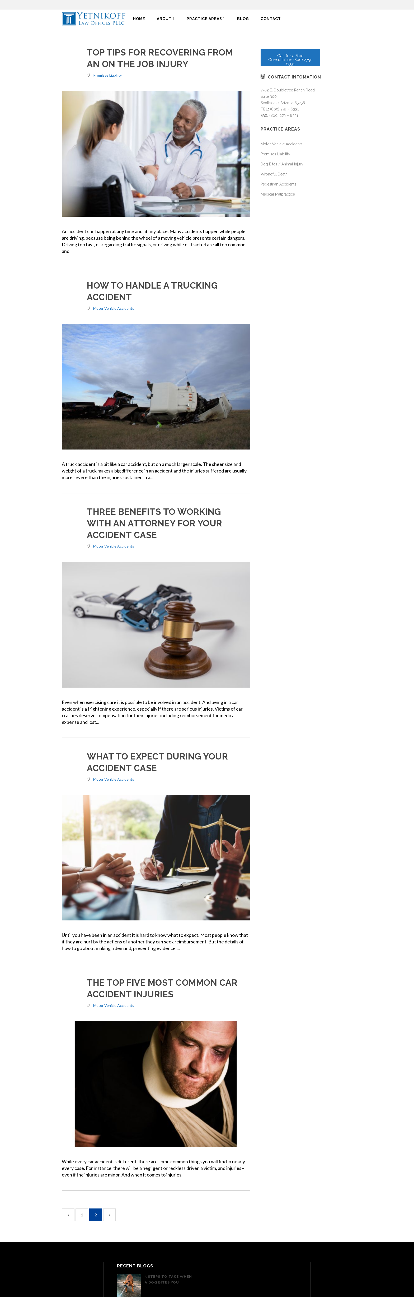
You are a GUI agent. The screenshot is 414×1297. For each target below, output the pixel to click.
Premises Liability (107, 75)
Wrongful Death (274, 174)
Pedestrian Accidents (278, 184)
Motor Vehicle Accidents (113, 308)
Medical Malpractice (278, 194)
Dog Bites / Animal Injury (282, 164)
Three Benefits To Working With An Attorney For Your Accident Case (154, 523)
